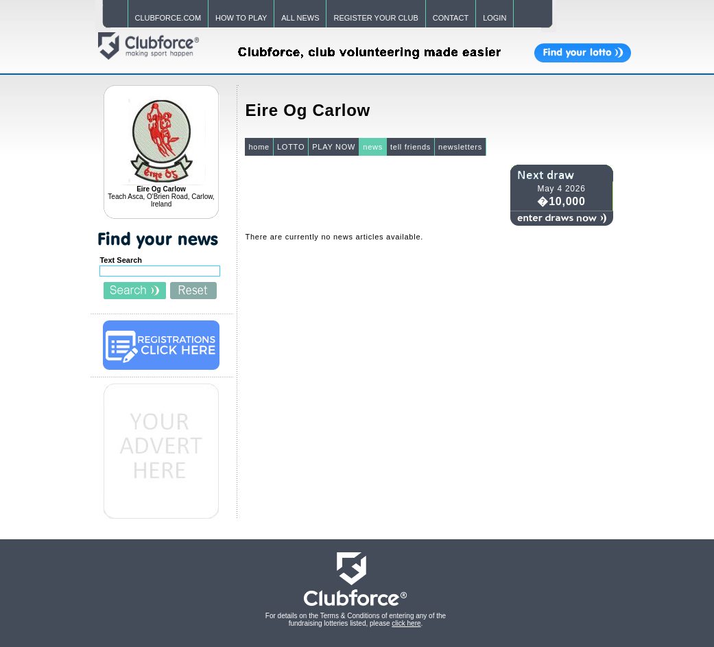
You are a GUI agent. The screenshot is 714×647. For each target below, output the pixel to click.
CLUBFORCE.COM (168, 18)
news (373, 147)
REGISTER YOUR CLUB (375, 18)
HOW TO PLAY (241, 18)
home (259, 147)
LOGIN (494, 18)
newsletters (460, 147)
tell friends (410, 147)
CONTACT (450, 18)
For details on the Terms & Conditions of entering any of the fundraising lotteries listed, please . (355, 619)
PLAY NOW (333, 147)
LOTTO (291, 147)
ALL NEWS (300, 18)
